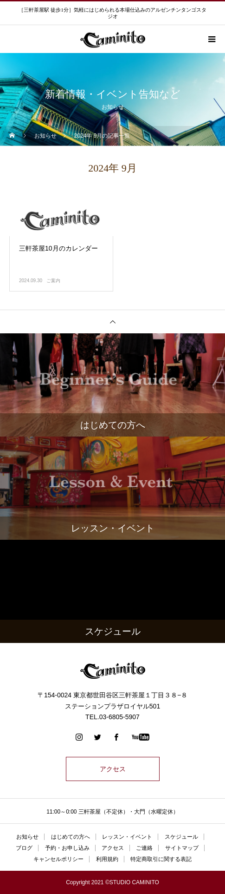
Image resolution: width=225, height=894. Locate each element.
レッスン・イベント (127, 837)
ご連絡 (144, 848)
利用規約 (107, 859)
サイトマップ (182, 848)
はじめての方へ (70, 837)
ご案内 (53, 280)
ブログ (24, 848)
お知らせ (27, 837)
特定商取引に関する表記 (161, 859)
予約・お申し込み (67, 848)
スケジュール (181, 837)
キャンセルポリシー (58, 859)
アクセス (113, 769)
